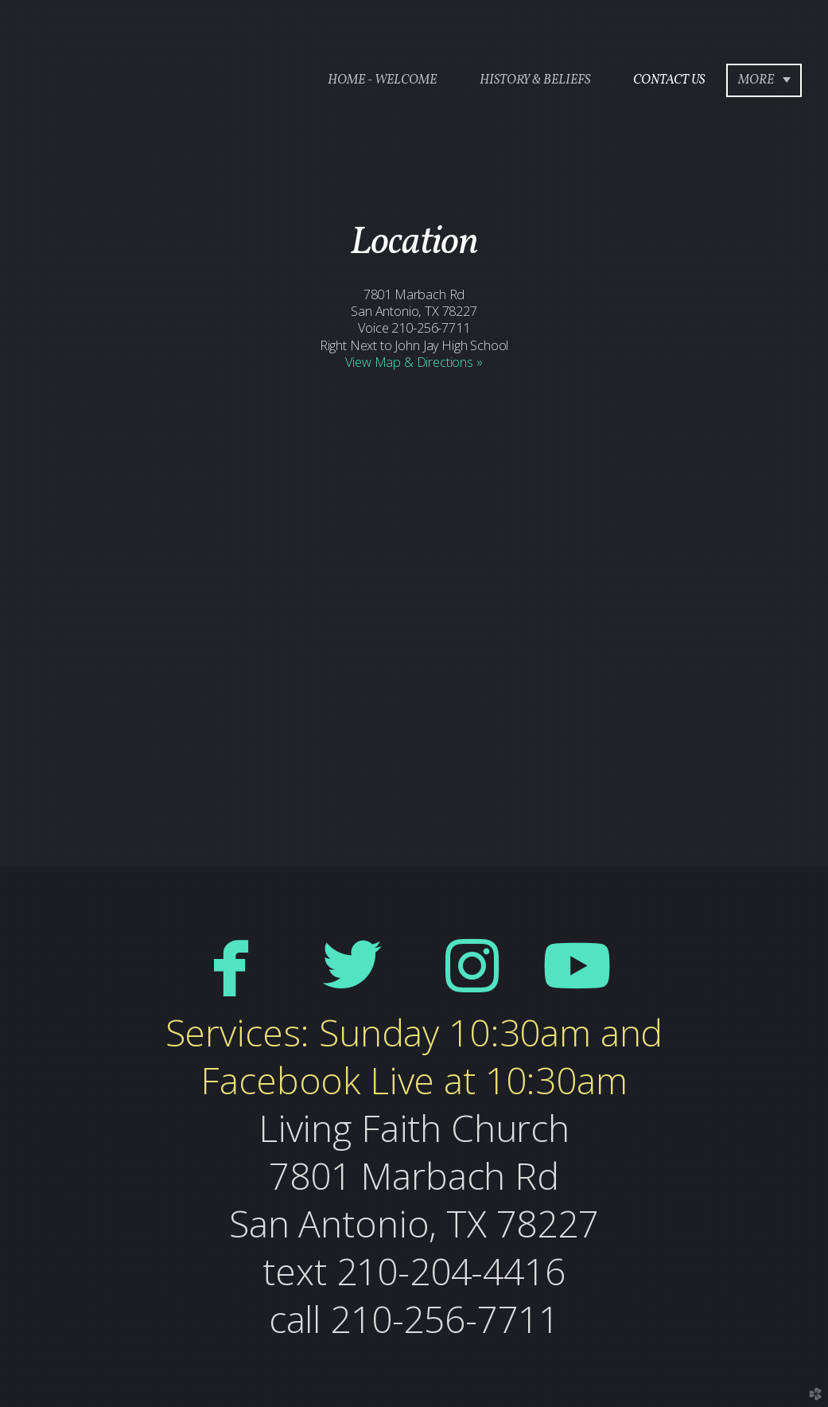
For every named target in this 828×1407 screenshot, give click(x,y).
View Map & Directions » (413, 362)
